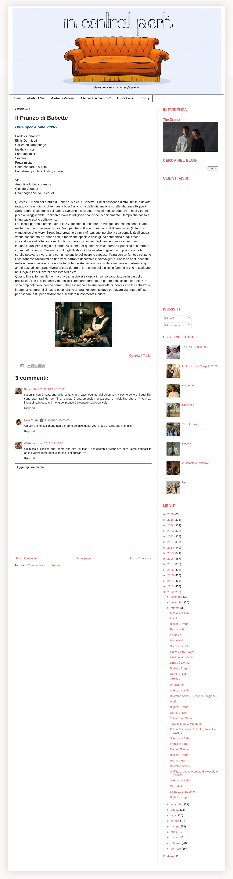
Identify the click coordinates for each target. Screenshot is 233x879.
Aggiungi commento (30, 467)
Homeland (176, 640)
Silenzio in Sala (180, 612)
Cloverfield (177, 786)
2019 (170, 553)
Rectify (186, 443)
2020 (170, 547)
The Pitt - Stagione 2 (195, 346)
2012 (170, 592)
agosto (175, 809)
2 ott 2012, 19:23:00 (52, 389)
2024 (170, 525)
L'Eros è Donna (180, 662)
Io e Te (174, 618)
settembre (177, 804)
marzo (175, 837)
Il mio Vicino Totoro (182, 651)
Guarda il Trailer (140, 355)
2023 (170, 530)
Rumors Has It (179, 629)
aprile (174, 831)
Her (184, 482)
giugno (175, 820)
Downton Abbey (180, 766)
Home (17, 98)
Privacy (144, 98)
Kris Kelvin (31, 389)
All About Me (35, 98)
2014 (170, 580)
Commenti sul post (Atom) (44, 565)
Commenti (173, 325)
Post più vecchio (140, 558)
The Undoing (190, 424)
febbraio (176, 843)
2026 (170, 514)
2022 (170, 536)
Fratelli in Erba (179, 743)
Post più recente (26, 558)
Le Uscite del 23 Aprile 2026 (200, 366)
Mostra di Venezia (63, 98)
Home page (83, 558)
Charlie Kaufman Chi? (96, 98)
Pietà (173, 701)
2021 (170, 541)
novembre (177, 602)
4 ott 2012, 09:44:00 (50, 443)
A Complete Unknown (196, 462)
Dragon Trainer (179, 749)
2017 (170, 564)
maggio (176, 826)
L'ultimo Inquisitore (182, 657)
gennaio (176, 848)
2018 (170, 558)
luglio (174, 815)
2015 (170, 575)
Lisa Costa (31, 420)
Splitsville (188, 404)
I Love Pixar (125, 98)
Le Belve (175, 634)
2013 (170, 586)
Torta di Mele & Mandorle (186, 723)
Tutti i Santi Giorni (181, 718)
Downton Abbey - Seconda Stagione (193, 696)
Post (169, 318)
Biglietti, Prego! (179, 623)
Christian (30, 443)
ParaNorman (178, 684)
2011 (170, 855)
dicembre (177, 596)
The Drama (171, 119)
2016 (170, 569)
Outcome (188, 385)
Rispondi (29, 408)
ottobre (175, 607)
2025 (170, 519)
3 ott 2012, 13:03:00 (57, 420)
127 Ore (175, 679)
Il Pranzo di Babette (182, 791)
